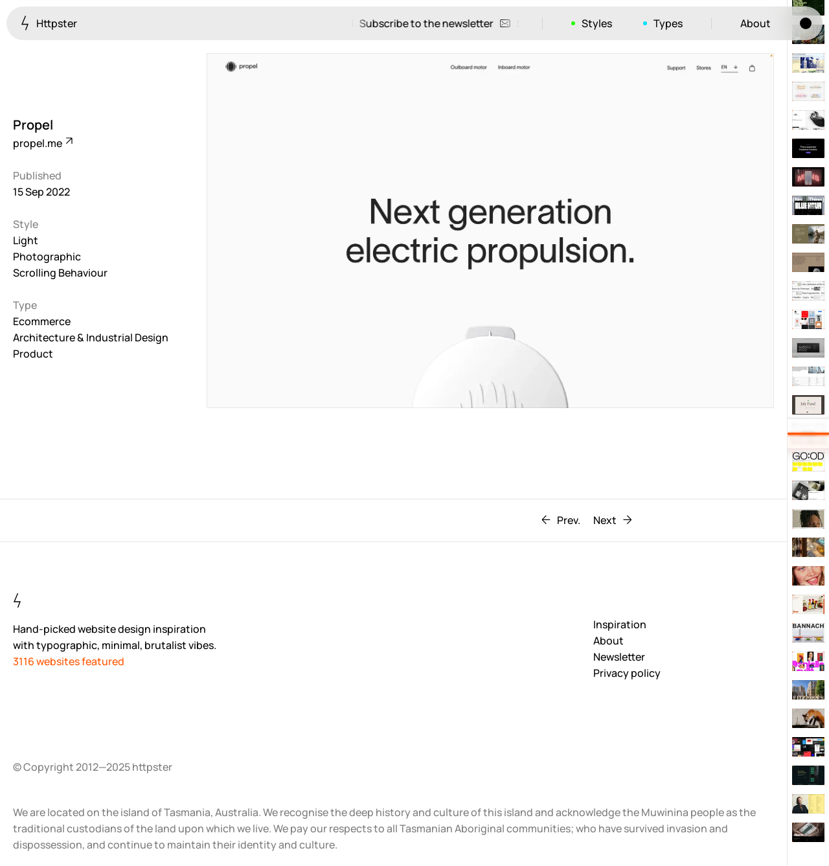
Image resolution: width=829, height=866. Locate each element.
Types (668, 23)
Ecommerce (42, 321)
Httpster (49, 23)
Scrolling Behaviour (60, 273)
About (755, 23)
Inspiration (619, 624)
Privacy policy (627, 673)
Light (25, 240)
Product (33, 354)
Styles (597, 23)
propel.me (42, 143)
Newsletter (619, 657)
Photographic (47, 256)
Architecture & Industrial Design (90, 337)
